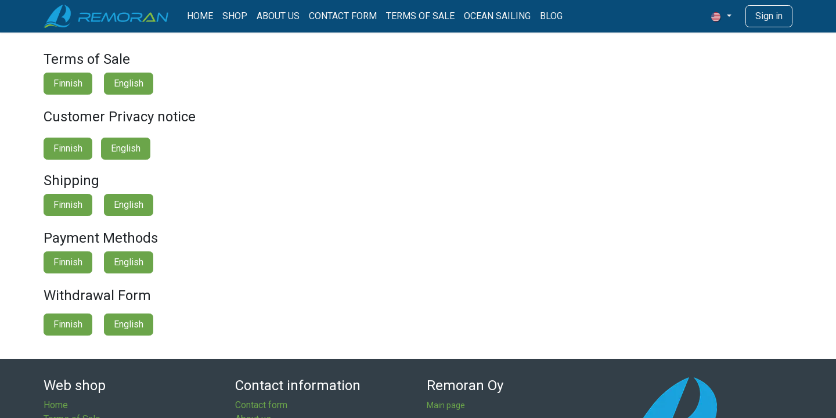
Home (56, 404)
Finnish (67, 83)
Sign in (769, 15)
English (128, 83)
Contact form (261, 404)
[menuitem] (200, 16)
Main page (446, 405)
